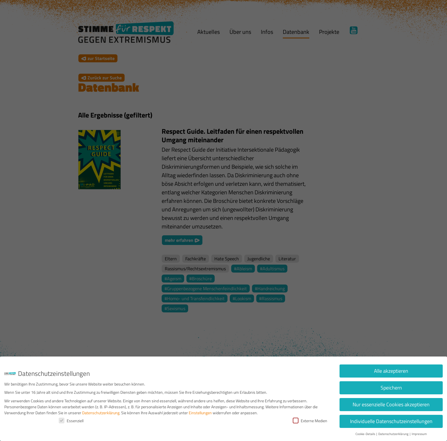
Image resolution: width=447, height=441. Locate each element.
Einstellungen (200, 413)
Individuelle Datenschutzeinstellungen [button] (391, 421)
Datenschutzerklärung (100, 413)
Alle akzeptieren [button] (391, 371)
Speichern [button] (391, 387)
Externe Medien (310, 421)
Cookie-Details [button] (365, 434)
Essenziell (71, 421)
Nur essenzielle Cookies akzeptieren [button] (391, 404)
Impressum (419, 434)
